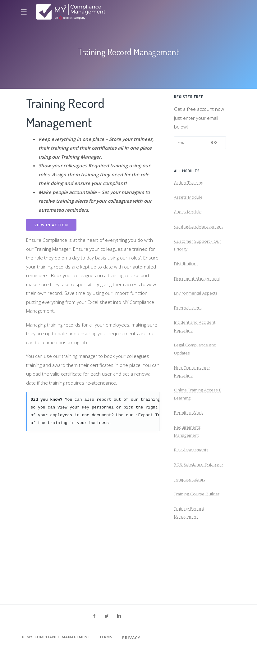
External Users (189, 332)
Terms (115, 637)
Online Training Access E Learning (199, 428)
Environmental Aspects (198, 316)
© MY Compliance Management (59, 637)
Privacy (142, 637)
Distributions (187, 283)
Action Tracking (189, 184)
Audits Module (189, 217)
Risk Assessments (193, 490)
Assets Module (190, 200)
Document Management (199, 299)
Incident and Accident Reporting (196, 353)
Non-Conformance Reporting (193, 403)
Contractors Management (188, 237)
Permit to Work (190, 449)
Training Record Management (190, 569)
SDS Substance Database (190, 511)
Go (214, 142)
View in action (51, 225)
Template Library (191, 532)
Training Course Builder (198, 548)
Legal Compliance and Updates (197, 378)
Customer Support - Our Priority (200, 262)
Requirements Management (189, 469)
